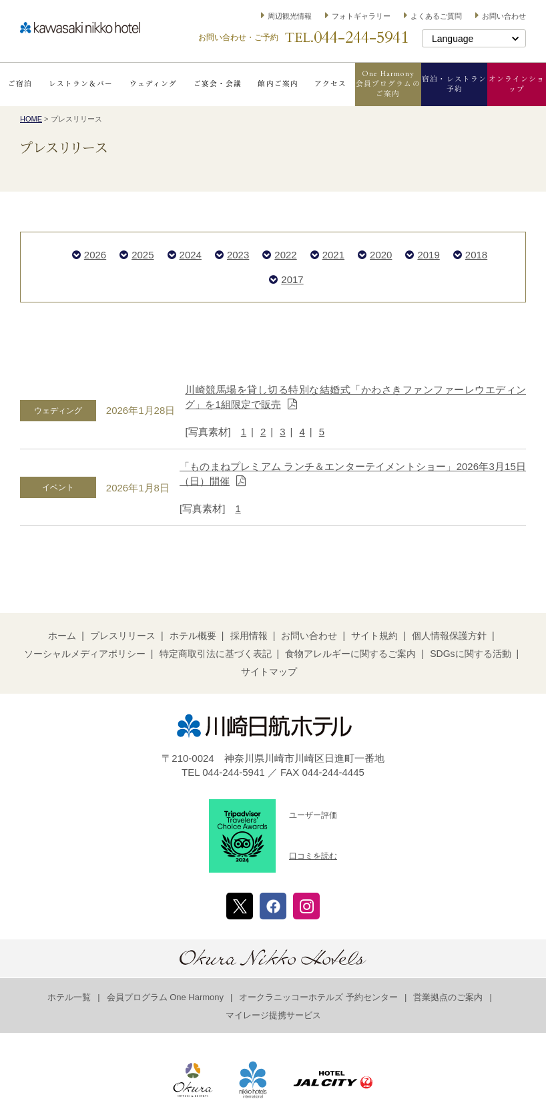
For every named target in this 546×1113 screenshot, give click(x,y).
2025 (142, 254)
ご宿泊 (20, 84)
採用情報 (249, 635)
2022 (285, 254)
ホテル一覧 (69, 997)
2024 (191, 254)
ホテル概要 (193, 635)
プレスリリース (123, 635)
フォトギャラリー (361, 16)
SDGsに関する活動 (470, 653)
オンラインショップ (517, 84)
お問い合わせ (504, 16)
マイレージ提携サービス (273, 1015)
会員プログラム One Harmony (165, 997)
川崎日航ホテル (80, 27)
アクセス (330, 84)
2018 (476, 254)
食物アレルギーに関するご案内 (350, 653)
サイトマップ (269, 671)
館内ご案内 (278, 84)
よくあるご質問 (436, 16)
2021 (333, 254)
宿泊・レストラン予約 (454, 84)
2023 (238, 254)
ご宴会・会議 (218, 84)
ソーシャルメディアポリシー (85, 653)
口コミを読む (313, 856)
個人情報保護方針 (449, 635)
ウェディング (153, 84)
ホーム (62, 635)
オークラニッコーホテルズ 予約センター (318, 997)
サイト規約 (374, 635)
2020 (381, 254)
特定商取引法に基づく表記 (216, 653)
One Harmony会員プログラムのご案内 (388, 84)
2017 (292, 279)
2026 (95, 254)
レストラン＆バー (81, 84)
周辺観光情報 (290, 16)
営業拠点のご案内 (448, 997)
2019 (428, 254)
